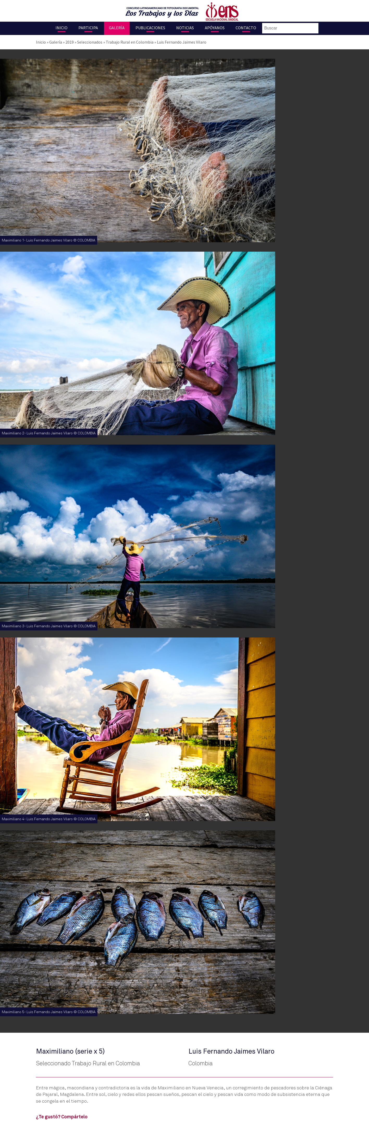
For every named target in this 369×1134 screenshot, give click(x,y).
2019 (69, 42)
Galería (117, 27)
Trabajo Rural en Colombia (129, 42)
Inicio (61, 27)
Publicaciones (150, 27)
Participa (88, 27)
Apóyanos (215, 27)
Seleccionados (89, 42)
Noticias (185, 27)
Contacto (246, 27)
